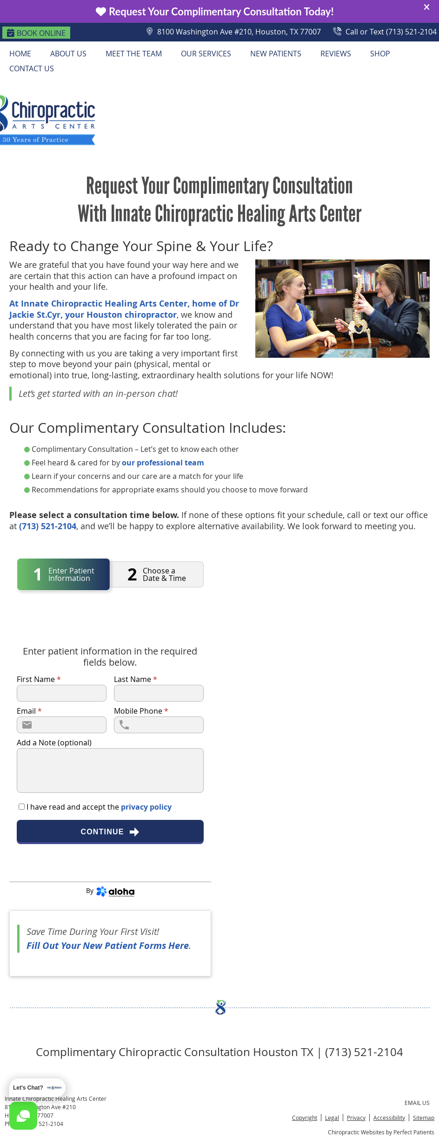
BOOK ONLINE (36, 33)
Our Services (206, 53)
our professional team (163, 462)
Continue (110, 832)
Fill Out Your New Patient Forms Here (108, 945)
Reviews (335, 53)
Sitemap (423, 1117)
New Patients (275, 53)
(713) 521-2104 (47, 526)
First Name (39, 679)
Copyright (304, 1117)
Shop (380, 53)
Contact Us (31, 68)
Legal (332, 1117)
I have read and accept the (98, 807)
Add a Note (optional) (54, 742)
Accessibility (389, 1117)
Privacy (356, 1117)
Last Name (135, 679)
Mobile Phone (141, 711)
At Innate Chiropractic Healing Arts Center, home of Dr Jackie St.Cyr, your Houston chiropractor (124, 309)
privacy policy (146, 807)
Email (29, 711)
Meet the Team (134, 53)
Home (20, 53)
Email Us (417, 1102)
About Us (68, 53)
